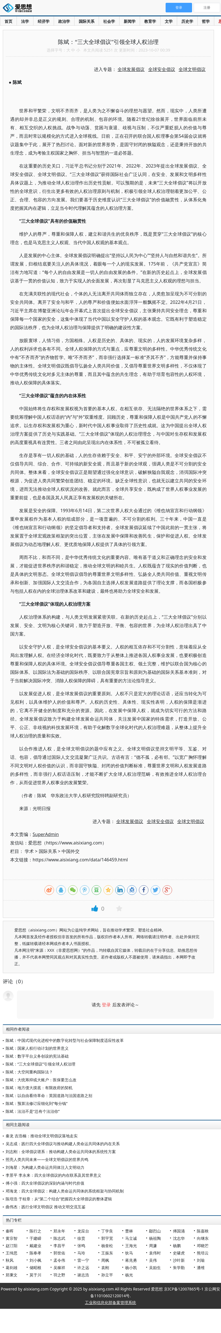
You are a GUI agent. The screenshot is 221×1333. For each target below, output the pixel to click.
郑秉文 (11, 1275)
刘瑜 (201, 1260)
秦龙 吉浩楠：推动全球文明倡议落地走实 (42, 1135)
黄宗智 (11, 1238)
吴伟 (153, 1260)
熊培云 (203, 1253)
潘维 (201, 1267)
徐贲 (81, 1238)
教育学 (150, 21)
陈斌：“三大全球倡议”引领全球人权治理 (40, 1064)
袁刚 (105, 1267)
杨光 (129, 1275)
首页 (8, 21)
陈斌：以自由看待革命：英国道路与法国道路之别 (49, 1095)
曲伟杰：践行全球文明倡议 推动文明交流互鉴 (45, 1206)
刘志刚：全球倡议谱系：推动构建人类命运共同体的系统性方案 (61, 1151)
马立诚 (131, 1238)
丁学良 (107, 1231)
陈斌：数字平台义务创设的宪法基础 (37, 1056)
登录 (106, 1005)
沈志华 (179, 1238)
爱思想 (19, 8)
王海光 (131, 1245)
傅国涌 (179, 1231)
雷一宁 (83, 1260)
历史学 (187, 21)
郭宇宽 (107, 1238)
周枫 (105, 1260)
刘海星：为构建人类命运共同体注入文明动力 (45, 1167)
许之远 (83, 1267)
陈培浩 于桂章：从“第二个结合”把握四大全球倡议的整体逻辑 (59, 1199)
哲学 (206, 21)
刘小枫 (35, 1260)
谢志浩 (83, 1275)
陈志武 (59, 1238)
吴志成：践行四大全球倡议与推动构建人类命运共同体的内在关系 (63, 1143)
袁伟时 (155, 1253)
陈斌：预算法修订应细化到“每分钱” (36, 1103)
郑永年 (59, 1231)
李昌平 (59, 1245)
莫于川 (35, 1275)
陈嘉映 (203, 1231)
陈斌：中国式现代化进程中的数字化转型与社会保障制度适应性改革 (65, 1040)
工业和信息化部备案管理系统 (110, 1302)
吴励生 (155, 1267)
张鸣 (81, 1245)
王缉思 (11, 1253)
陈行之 (35, 1231)
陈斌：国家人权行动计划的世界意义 (37, 1048)
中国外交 (71, 851)
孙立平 (107, 1275)
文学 (169, 21)
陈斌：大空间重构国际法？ (29, 1072)
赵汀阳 (11, 1245)
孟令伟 (59, 1260)
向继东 (203, 1238)
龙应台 (83, 1231)
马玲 (81, 1253)
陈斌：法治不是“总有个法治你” (33, 1111)
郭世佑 (59, 1253)
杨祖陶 (155, 1238)
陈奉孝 (35, 1253)
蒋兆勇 (131, 1260)
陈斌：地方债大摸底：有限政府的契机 (39, 1087)
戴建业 (35, 1245)
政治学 (64, 21)
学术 (29, 851)
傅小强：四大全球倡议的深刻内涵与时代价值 (45, 1183)
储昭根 (35, 1267)
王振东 (107, 1253)
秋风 (9, 1260)
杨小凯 (131, 1267)
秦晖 (9, 1231)
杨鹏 (177, 1245)
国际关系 (86, 21)
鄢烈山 (155, 1231)
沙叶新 (179, 1260)
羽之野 (59, 1275)
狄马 (129, 1253)
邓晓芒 (203, 1245)
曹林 (129, 1231)
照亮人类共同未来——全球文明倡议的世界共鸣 (47, 1159)
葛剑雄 (11, 1267)
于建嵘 (35, 1238)
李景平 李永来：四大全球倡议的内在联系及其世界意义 (53, 1175)
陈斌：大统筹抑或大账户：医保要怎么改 (41, 1079)
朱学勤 (179, 1267)
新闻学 (130, 21)
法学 (25, 21)
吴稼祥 (59, 1267)
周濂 (153, 1245)
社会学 (109, 21)
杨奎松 (107, 1245)
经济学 (43, 21)
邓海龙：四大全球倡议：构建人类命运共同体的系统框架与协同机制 (65, 1191)
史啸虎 (179, 1253)
